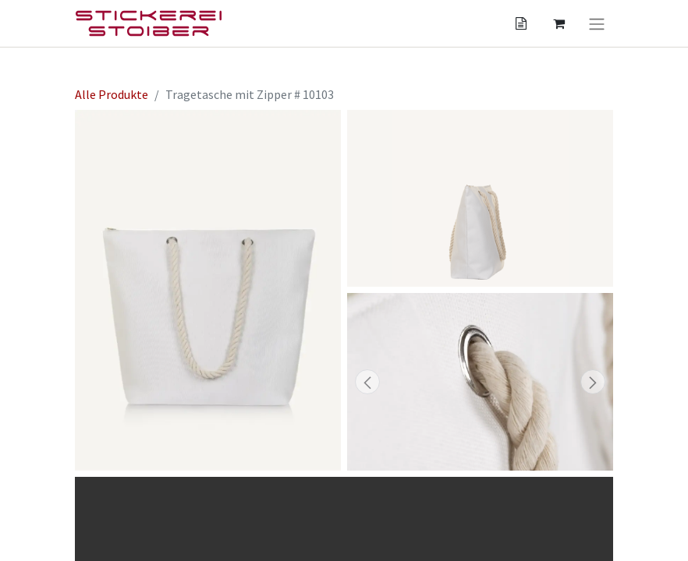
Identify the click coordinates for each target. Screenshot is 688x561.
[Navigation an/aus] (596, 23)
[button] (367, 381)
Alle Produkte (111, 94)
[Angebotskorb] (521, 23)
